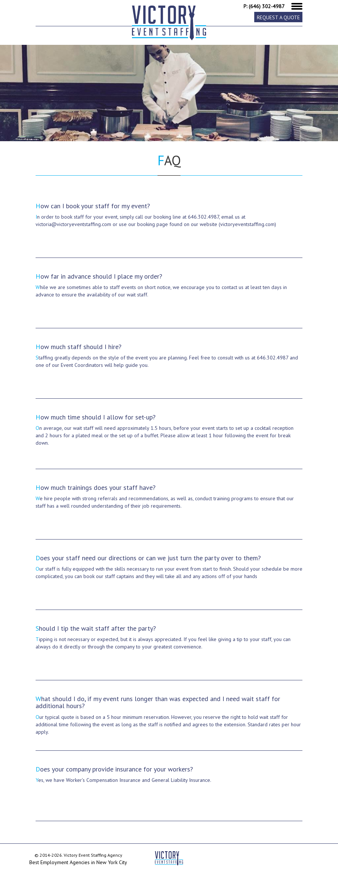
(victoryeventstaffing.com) (247, 224)
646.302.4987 (203, 216)
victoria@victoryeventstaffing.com (73, 224)
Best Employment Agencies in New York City (78, 862)
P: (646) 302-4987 (264, 6)
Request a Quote (278, 17)
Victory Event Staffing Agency (93, 855)
